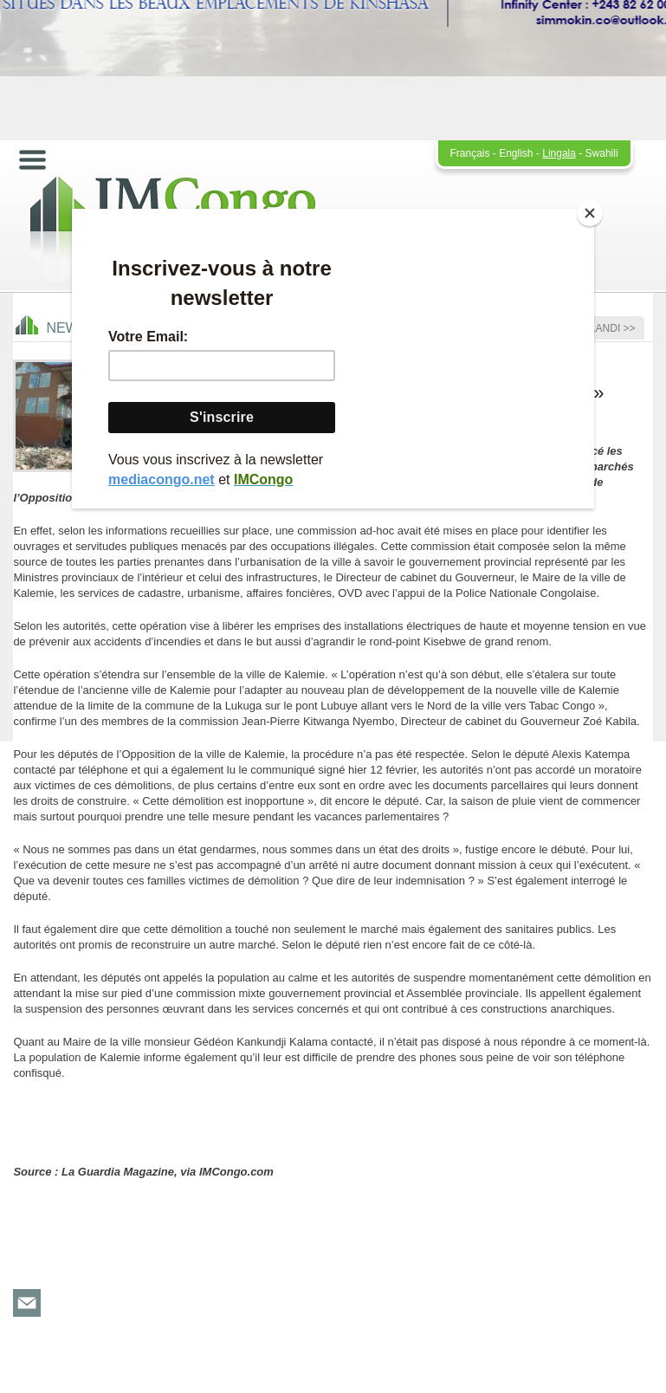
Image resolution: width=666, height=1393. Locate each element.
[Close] (590, 213)
